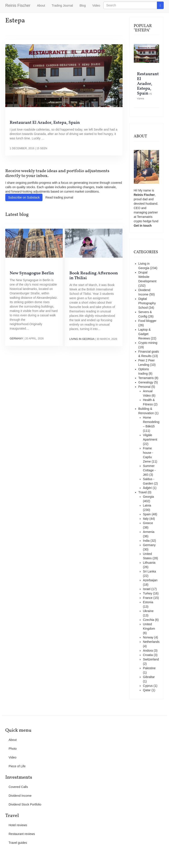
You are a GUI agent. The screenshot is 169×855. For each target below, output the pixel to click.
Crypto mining (147, 343)
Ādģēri (147, 488)
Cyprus (148, 685)
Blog (82, 5)
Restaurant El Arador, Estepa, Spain (45, 123)
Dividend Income (20, 795)
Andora (148, 650)
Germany (16, 338)
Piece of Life (17, 766)
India (146, 540)
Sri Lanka (149, 571)
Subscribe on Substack (24, 197)
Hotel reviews (18, 825)
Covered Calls (18, 787)
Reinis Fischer (17, 5)
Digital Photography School (147, 303)
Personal (144, 386)
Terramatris (144, 217)
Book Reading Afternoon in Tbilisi (93, 275)
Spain (147, 514)
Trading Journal (62, 5)
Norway (148, 637)
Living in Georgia (81, 339)
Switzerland (151, 659)
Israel (147, 589)
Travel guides (18, 842)
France (148, 598)
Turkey (147, 593)
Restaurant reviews (22, 834)
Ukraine (148, 611)
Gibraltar (149, 677)
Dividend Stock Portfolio (25, 804)
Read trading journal (59, 197)
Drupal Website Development (147, 277)
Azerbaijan (150, 580)
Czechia (148, 620)
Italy (146, 518)
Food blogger (147, 321)
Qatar (147, 690)
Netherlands (151, 642)
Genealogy (145, 382)
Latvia (147, 505)
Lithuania (149, 562)
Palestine (149, 668)
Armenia (148, 532)
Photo (13, 748)
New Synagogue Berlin (32, 273)
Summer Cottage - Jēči (149, 470)
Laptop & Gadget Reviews (144, 334)
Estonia (148, 602)
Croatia (148, 655)
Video (96, 5)
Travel (142, 492)
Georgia (148, 496)
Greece (148, 523)
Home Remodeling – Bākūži (151, 422)
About (41, 5)
